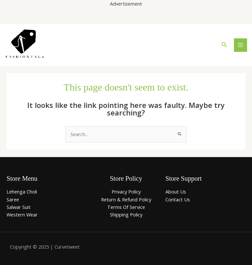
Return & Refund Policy (126, 199)
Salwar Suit (19, 207)
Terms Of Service (126, 207)
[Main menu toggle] (240, 44)
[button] (224, 45)
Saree (13, 199)
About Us (175, 191)
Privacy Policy (126, 191)
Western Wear (22, 214)
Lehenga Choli (22, 191)
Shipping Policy (126, 214)
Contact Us (177, 199)
